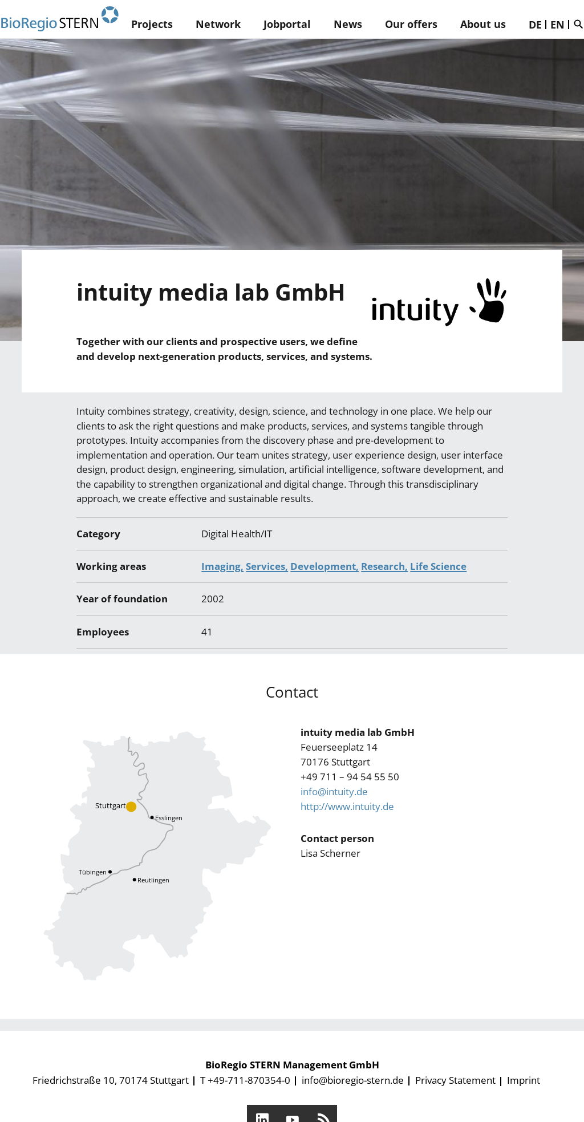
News (348, 24)
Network (218, 24)
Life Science (438, 566)
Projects (152, 24)
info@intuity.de (334, 791)
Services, (267, 566)
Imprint (523, 1080)
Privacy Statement (455, 1080)
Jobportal (287, 24)
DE (535, 24)
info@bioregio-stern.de (353, 1080)
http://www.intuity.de (347, 806)
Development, (324, 566)
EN (557, 24)
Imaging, (222, 566)
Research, (384, 566)
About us (483, 24)
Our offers (411, 24)
